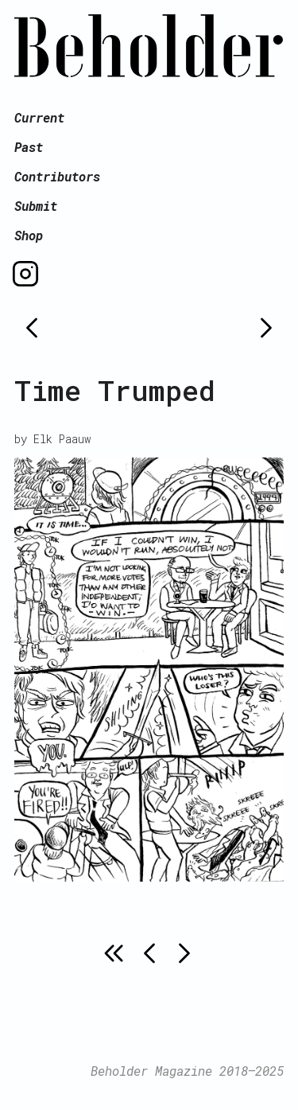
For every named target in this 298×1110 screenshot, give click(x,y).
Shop (28, 235)
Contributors (57, 176)
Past (28, 146)
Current (39, 117)
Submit (35, 205)
